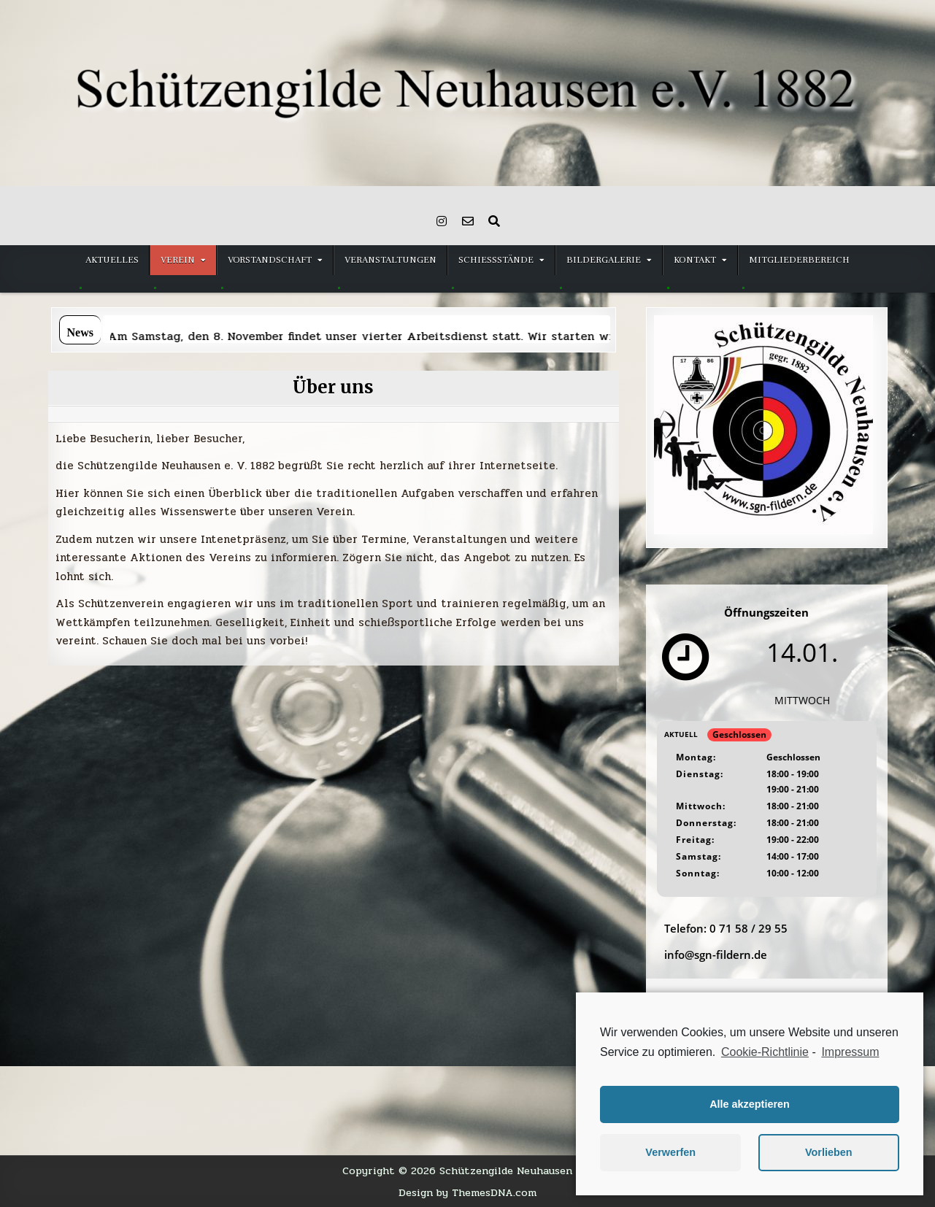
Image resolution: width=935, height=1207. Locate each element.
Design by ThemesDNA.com (467, 1192)
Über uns (333, 387)
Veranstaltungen (390, 260)
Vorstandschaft (270, 260)
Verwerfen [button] (670, 1152)
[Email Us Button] (468, 221)
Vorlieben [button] (829, 1152)
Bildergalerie (603, 260)
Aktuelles (112, 260)
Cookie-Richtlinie (765, 1052)
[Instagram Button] (441, 221)
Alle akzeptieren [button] (749, 1104)
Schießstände (496, 260)
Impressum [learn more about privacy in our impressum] (850, 1052)
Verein (178, 260)
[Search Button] (494, 221)
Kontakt (695, 260)
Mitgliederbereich (799, 260)
